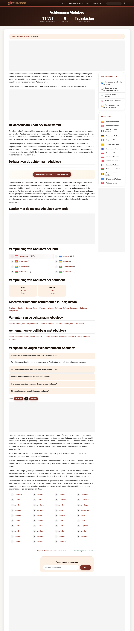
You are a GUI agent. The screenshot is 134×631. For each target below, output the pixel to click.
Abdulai (61, 526)
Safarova (58, 308)
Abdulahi (39, 526)
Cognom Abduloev (112, 144)
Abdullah (83, 531)
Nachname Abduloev (113, 136)
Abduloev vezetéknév (113, 169)
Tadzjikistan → (14, 311)
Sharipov (21, 308)
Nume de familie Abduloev (111, 174)
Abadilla (26, 337)
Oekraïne (66, 261)
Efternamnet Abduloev (113, 179)
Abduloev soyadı (111, 183)
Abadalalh (19, 337)
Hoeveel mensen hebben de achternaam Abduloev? (30, 377)
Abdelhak (62, 536)
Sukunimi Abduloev (112, 165)
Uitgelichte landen (75, 3)
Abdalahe (86, 337)
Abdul (82, 515)
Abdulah (39, 521)
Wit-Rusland (23, 272)
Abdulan (39, 531)
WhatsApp (18, 398)
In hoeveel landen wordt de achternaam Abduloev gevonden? (34, 369)
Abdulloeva (42, 324)
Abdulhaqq (84, 536)
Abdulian (39, 515)
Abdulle (12, 324)
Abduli (61, 521)
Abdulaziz (18, 536)
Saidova (29, 308)
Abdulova (58, 324)
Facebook (34, 398)
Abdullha (62, 515)
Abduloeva (84, 495)
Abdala (79, 337)
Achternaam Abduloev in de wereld (112, 83)
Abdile (82, 521)
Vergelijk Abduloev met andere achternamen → (52, 551)
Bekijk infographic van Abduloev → (85, 551)
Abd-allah (54, 337)
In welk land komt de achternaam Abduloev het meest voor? (34, 356)
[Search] (113, 3)
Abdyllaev (84, 526)
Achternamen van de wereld (21, 36)
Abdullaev (25, 324)
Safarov (66, 308)
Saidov (35, 308)
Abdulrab (18, 510)
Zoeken (86, 567)
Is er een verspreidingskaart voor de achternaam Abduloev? (34, 384)
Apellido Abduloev (112, 122)
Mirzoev (51, 308)
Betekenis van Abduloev (113, 101)
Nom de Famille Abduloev (111, 131)
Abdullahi (39, 541)
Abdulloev (34, 324)
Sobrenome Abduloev (113, 149)
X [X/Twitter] (26, 398)
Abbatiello (46, 337)
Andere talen (97, 3)
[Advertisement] (67, 56)
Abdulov (51, 324)
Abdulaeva (74, 324)
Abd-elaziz (72, 337)
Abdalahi (12, 339)
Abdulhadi (40, 536)
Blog (87, 3)
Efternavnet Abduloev (113, 161)
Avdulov (18, 324)
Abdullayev (84, 505)
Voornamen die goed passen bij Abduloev (111, 106)
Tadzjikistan (23, 256)
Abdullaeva (84, 510)
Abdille (61, 510)
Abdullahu (62, 541)
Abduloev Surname (112, 126)
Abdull (17, 531)
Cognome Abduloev (113, 140)
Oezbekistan (68, 272)
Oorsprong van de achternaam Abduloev (111, 89)
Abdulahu (18, 526)
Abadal (11, 337)
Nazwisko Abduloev (113, 153)
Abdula (17, 521)
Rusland (66, 256)
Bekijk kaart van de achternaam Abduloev (52, 174)
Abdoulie (18, 515)
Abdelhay (18, 541)
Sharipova (12, 308)
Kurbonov (83, 308)
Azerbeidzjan (68, 267)
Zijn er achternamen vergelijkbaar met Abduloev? (30, 391)
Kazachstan (23, 267)
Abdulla (61, 531)
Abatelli (39, 337)
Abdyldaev (40, 510)
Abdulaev (65, 324)
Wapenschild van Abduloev (109, 95)
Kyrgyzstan (23, 261)
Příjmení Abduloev (112, 157)
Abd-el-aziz (63, 337)
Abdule (81, 324)
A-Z (63, 3)
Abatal (32, 337)
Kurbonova (74, 308)
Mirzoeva (42, 308)
